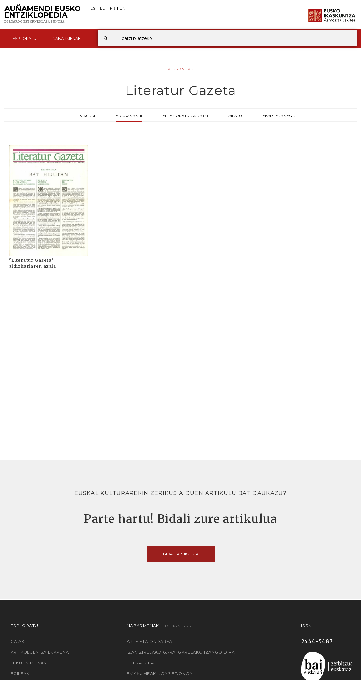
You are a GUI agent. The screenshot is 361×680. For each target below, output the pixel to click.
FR (112, 8)
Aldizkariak (180, 69)
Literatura (140, 662)
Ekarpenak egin (279, 115)
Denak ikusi (178, 625)
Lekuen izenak (29, 662)
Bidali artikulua (180, 553)
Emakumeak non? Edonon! (160, 673)
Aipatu (235, 115)
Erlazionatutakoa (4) (185, 115)
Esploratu (24, 38)
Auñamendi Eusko (42, 14)
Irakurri (86, 115)
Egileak (20, 673)
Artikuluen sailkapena (40, 652)
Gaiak (18, 641)
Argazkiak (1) (129, 115)
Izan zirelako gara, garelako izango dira (181, 652)
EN (122, 8)
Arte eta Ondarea (149, 641)
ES (93, 8)
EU (103, 8)
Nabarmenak (66, 38)
